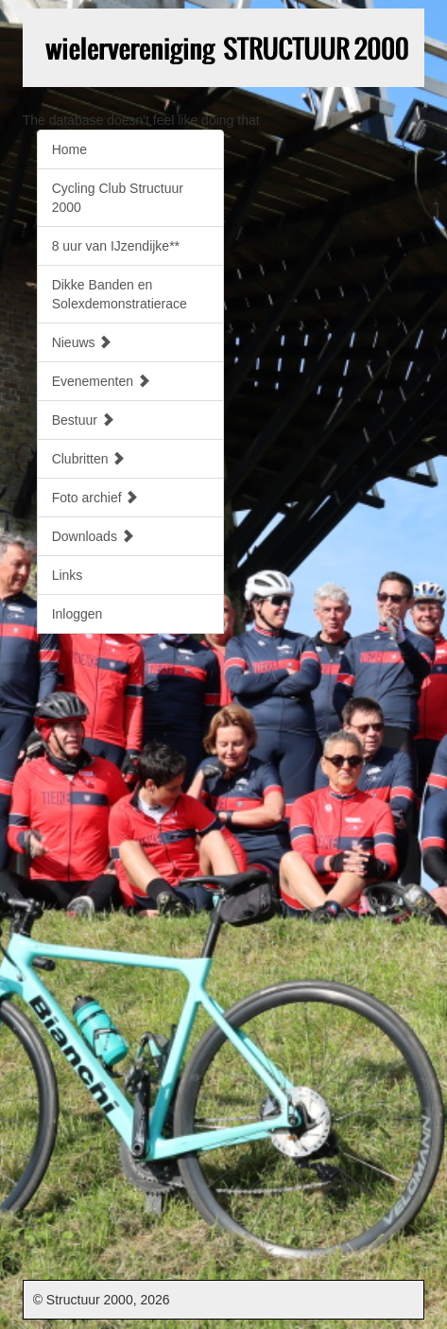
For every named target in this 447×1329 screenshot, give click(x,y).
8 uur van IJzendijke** (116, 246)
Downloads (93, 536)
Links (67, 575)
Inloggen (77, 613)
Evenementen (101, 381)
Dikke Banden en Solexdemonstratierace (119, 294)
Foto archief (95, 497)
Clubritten (89, 458)
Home (69, 149)
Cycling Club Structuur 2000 (117, 198)
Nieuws (82, 342)
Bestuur (83, 420)
